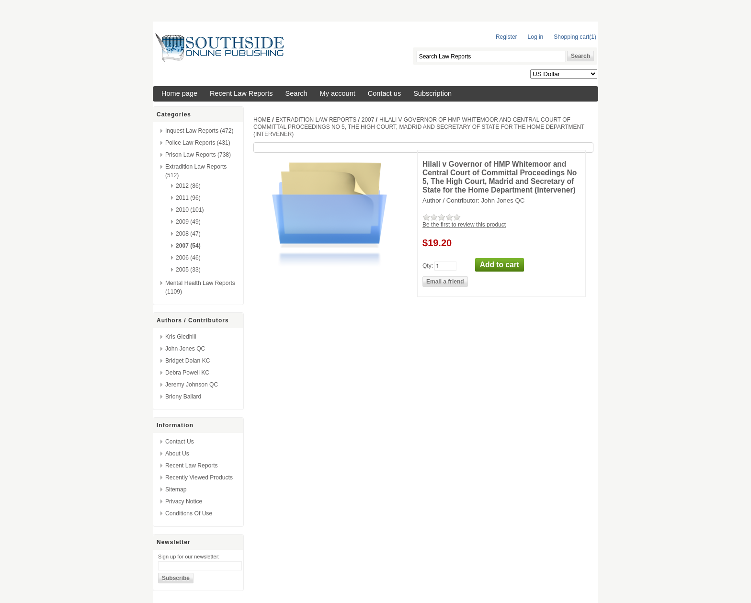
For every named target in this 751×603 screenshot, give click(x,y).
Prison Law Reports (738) (198, 154)
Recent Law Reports (241, 93)
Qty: (427, 265)
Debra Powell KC (187, 372)
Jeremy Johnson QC (191, 384)
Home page (179, 93)
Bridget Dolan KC (187, 360)
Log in (536, 37)
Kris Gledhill (180, 336)
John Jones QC (185, 348)
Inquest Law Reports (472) (199, 130)
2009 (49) (188, 221)
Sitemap (175, 489)
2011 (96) (188, 197)
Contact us (384, 93)
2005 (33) (188, 269)
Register (506, 37)
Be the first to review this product (464, 224)
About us (177, 453)
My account (337, 93)
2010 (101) (190, 209)
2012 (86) (188, 185)
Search (296, 93)
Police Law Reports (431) (197, 142)
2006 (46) (188, 257)
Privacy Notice (183, 501)
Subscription (432, 93)
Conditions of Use (188, 513)
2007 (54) (188, 245)
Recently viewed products (199, 477)
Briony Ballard (183, 396)
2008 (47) (188, 233)
